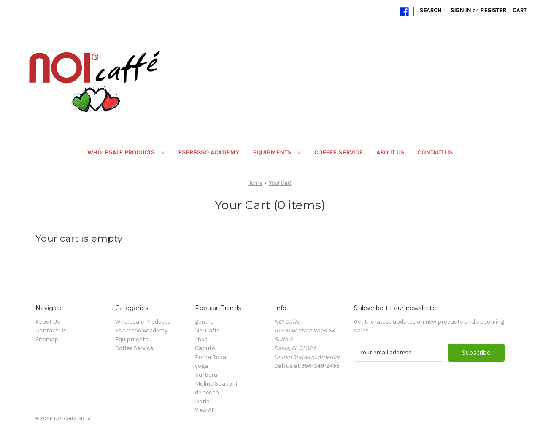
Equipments (277, 152)
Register (493, 10)
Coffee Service (338, 152)
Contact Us (435, 152)
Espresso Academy (208, 152)
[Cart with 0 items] (519, 10)
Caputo (205, 348)
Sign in (461, 10)
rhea (201, 339)
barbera (206, 374)
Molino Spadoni (216, 383)
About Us (390, 152)
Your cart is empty (79, 238)
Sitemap (46, 339)
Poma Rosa (210, 357)
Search (430, 10)
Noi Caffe (207, 330)
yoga (201, 366)
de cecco (207, 392)
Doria (202, 401)
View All (205, 410)
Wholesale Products (126, 152)
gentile (204, 321)
